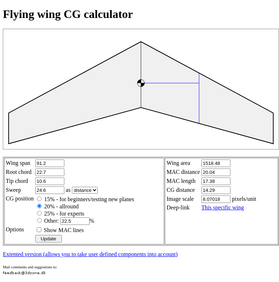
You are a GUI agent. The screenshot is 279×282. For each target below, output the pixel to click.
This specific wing (222, 207)
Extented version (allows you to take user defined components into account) (90, 254)
